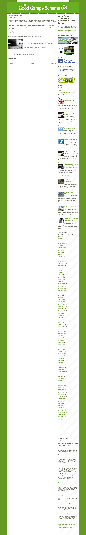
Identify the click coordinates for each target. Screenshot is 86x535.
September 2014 (62, 310)
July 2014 (60, 313)
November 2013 (62, 328)
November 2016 (62, 263)
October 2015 (61, 286)
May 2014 (60, 317)
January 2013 (61, 346)
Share (10, 533)
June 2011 (60, 380)
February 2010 (61, 409)
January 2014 (61, 324)
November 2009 (62, 414)
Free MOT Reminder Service (70, 139)
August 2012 (61, 355)
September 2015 (62, 288)
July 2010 (60, 400)
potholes (14, 56)
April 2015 (60, 297)
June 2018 (60, 238)
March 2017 (61, 256)
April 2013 (60, 340)
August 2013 (61, 333)
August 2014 (61, 312)
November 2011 (62, 371)
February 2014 (61, 322)
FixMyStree (49, 35)
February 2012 (61, 365)
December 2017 (61, 241)
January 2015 (61, 303)
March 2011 (61, 385)
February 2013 (61, 344)
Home (32, 63)
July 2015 (60, 292)
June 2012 (60, 358)
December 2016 (61, 261)
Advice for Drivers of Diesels (71, 151)
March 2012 (61, 364)
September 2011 (62, 374)
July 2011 (60, 378)
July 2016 (60, 270)
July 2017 (60, 249)
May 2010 (60, 403)
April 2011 (60, 383)
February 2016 (61, 279)
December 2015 (61, 283)
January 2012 (61, 367)
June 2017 (60, 250)
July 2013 (60, 335)
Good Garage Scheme (36, 43)
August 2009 (61, 419)
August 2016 (61, 268)
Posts (61, 440)
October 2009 (61, 416)
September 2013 (62, 331)
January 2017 (61, 259)
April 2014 (60, 319)
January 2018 (61, 240)
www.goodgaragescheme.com (65, 527)
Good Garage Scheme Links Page (67, 92)
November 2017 (62, 243)
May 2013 (60, 339)
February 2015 (61, 301)
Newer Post (11, 63)
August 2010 (61, 398)
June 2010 (60, 401)
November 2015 (62, 285)
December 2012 (61, 347)
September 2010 (62, 396)
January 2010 (61, 410)
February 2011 (61, 387)
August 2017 (61, 247)
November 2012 (62, 349)
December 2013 (61, 326)
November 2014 (62, 306)
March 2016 (61, 277)
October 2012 (61, 351)
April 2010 (60, 405)
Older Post (53, 63)
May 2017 (60, 252)
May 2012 (60, 360)
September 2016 (62, 267)
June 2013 (60, 337)
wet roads (26, 56)
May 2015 (60, 295)
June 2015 (60, 294)
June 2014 (60, 315)
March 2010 (61, 407)
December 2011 (61, 369)
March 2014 (61, 320)
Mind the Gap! (12, 17)
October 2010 (61, 394)
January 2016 (61, 281)
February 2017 (61, 258)
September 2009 (62, 418)
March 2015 (61, 299)
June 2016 (60, 272)
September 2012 (62, 353)
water (17, 56)
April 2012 (60, 362)
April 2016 (60, 276)
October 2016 (61, 265)
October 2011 (61, 373)
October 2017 (61, 245)
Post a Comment (12, 61)
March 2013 (61, 342)
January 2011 (61, 389)
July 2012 (60, 356)
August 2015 (61, 290)
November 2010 (62, 392)
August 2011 (61, 376)
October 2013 (61, 329)
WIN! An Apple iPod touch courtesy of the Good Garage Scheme (70, 100)
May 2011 (60, 382)
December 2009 (61, 412)
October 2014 (61, 308)
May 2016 (60, 274)
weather (21, 56)
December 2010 (61, 391)
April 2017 (60, 254)
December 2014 (61, 304)
